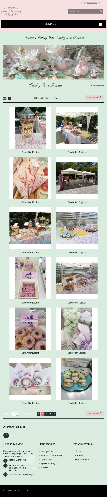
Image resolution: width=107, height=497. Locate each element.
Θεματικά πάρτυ (82, 459)
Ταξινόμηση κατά (41, 98)
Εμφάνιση (7, 414)
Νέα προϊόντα (47, 451)
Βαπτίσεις (79, 455)
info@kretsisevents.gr (24, 474)
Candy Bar (46, 38)
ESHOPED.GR (22, 490)
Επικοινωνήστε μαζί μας (52, 455)
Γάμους (78, 451)
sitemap (44, 468)
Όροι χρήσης (46, 459)
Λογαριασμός (94, 3)
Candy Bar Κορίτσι (30, 152)
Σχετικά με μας (48, 463)
